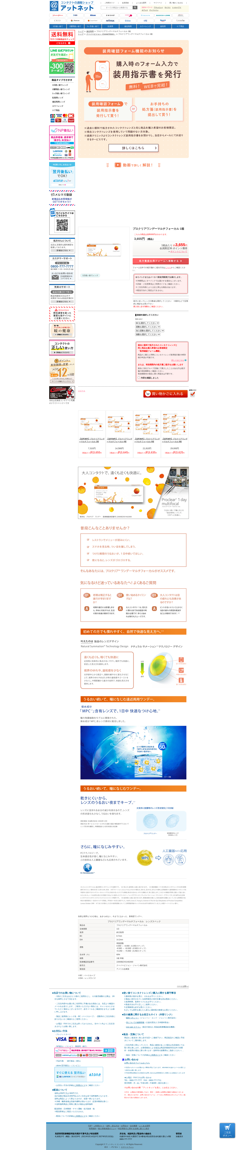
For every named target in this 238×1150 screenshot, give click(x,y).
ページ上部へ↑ (183, 986)
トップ (80, 31)
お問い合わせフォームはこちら (137, 1063)
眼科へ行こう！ (132, 1018)
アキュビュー (158, 7)
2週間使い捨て (76, 26)
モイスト (168, 7)
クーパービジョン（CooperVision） (101, 34)
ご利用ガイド (80, 1085)
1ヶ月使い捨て (93, 26)
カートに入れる (165, 393)
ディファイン (153, 10)
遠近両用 (128, 26)
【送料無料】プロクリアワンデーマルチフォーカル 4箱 (119, 440)
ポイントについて (178, 251)
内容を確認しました (150, 378)
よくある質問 (144, 1126)
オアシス (145, 10)
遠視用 (163, 26)
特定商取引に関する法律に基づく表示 (133, 1128)
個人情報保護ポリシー (107, 1128)
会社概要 (133, 1126)
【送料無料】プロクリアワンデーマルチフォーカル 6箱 (147, 440)
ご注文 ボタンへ (227, 1134)
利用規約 (92, 1128)
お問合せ (124, 1126)
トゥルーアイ (176, 7)
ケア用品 (180, 26)
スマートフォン (127, 1147)
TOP (90, 1126)
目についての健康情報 (135, 1022)
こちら (168, 267)
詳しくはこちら (177, 360)
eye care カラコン (133, 1027)
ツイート (81, 391)
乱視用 (110, 26)
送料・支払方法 (112, 1126)
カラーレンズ (145, 26)
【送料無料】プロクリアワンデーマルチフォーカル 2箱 (92, 440)
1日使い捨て (58, 26)
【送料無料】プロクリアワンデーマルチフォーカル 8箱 (174, 440)
